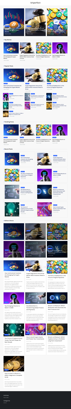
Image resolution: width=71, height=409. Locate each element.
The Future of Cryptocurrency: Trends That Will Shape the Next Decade (15, 105)
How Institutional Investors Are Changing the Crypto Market (13, 30)
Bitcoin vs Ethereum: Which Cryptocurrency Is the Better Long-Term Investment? (59, 105)
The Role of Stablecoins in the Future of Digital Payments (27, 175)
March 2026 (6, 397)
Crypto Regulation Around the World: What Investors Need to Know (35, 30)
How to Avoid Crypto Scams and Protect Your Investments (59, 208)
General (7, 26)
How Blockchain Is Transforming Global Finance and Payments (27, 191)
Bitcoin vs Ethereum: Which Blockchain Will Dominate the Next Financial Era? (59, 97)
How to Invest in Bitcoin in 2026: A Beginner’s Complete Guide (13, 375)
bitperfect (35, 2)
